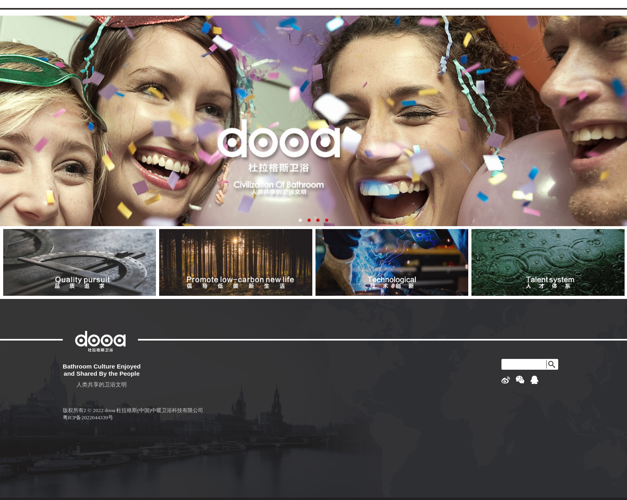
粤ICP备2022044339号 (88, 417)
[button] (300, 220)
